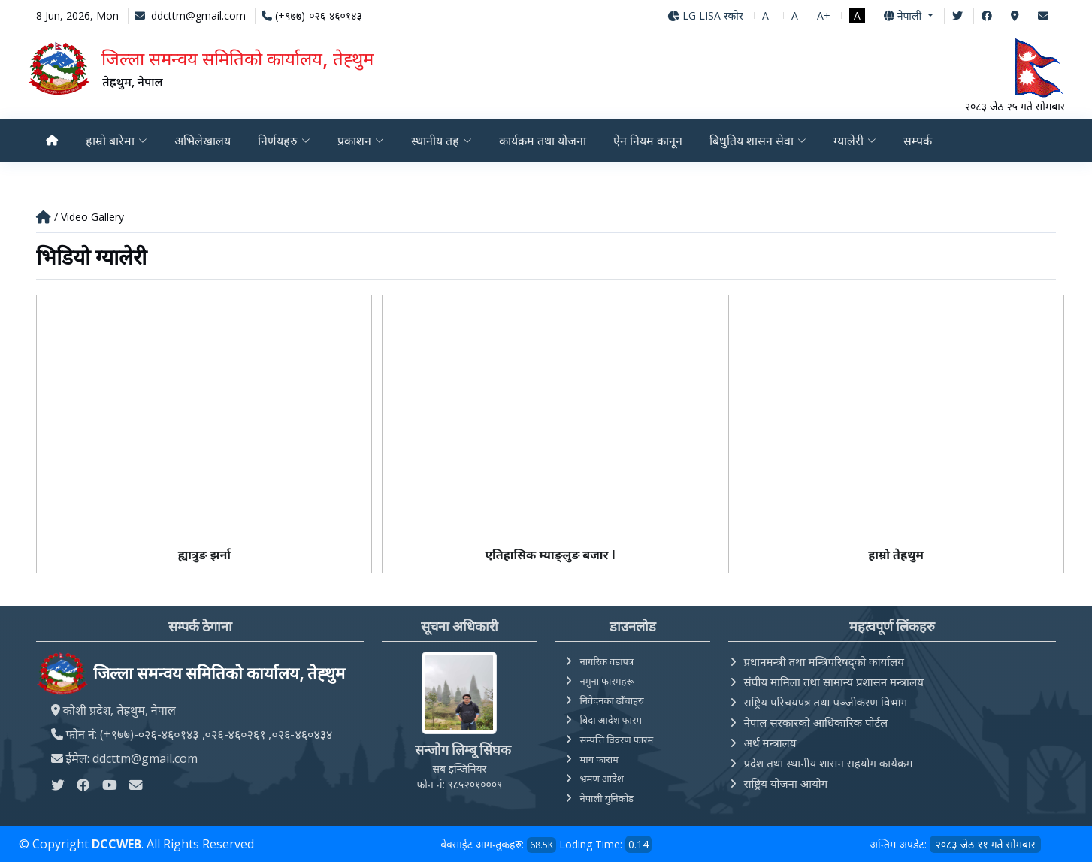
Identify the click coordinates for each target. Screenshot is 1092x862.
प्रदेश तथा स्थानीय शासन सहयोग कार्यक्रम (828, 762)
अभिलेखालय (202, 140)
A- (767, 15)
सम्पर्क (923, 140)
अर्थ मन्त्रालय (770, 742)
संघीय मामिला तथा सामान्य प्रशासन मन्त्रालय (834, 681)
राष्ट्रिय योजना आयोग (786, 783)
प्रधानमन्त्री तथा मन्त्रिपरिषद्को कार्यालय (824, 661)
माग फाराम (598, 759)
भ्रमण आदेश (601, 778)
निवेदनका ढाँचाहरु (611, 700)
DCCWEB (116, 844)
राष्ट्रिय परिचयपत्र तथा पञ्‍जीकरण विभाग (826, 701)
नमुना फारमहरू (606, 681)
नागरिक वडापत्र (606, 661)
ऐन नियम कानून (651, 140)
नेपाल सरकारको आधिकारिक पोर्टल (816, 722)
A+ (823, 15)
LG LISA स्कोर (705, 15)
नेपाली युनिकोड (606, 798)
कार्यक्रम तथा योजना (544, 140)
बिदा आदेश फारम (610, 720)
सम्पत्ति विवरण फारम (616, 739)
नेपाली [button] (904, 15)
